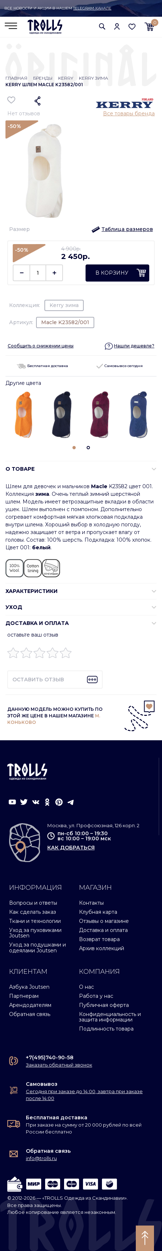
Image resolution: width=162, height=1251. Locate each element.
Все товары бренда (129, 113)
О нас (86, 987)
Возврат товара (99, 939)
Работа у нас (96, 996)
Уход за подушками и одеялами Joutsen (37, 947)
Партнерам (24, 996)
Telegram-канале (92, 8)
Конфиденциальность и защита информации (110, 1017)
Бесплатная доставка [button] (42, 365)
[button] (102, 26)
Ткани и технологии (35, 921)
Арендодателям (30, 1005)
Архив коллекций (101, 948)
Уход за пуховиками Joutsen (35, 933)
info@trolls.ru (41, 1158)
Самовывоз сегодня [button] (119, 365)
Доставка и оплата (103, 930)
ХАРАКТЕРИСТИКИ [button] (31, 591)
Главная (16, 78)
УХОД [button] (13, 607)
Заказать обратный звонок (59, 1065)
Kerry (65, 78)
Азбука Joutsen (29, 987)
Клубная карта (98, 912)
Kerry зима (93, 78)
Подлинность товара (106, 1028)
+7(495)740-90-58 (50, 1057)
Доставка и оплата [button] (37, 623)
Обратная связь (29, 1014)
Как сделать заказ (32, 912)
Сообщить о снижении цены (41, 345)
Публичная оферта (104, 1005)
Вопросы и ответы (33, 903)
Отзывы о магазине (104, 921)
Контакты (91, 903)
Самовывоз (42, 1084)
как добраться (71, 847)
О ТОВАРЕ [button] (20, 469)
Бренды (42, 78)
